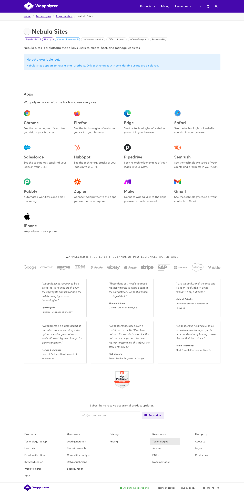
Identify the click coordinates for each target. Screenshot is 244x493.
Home (27, 16)
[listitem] (37, 441)
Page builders (64, 16)
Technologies (43, 16)
